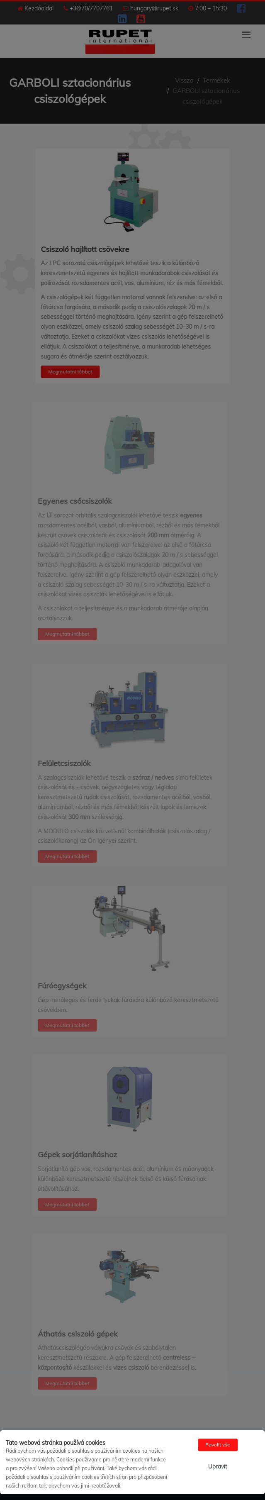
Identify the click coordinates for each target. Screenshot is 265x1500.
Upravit (217, 1466)
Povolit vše (217, 1444)
